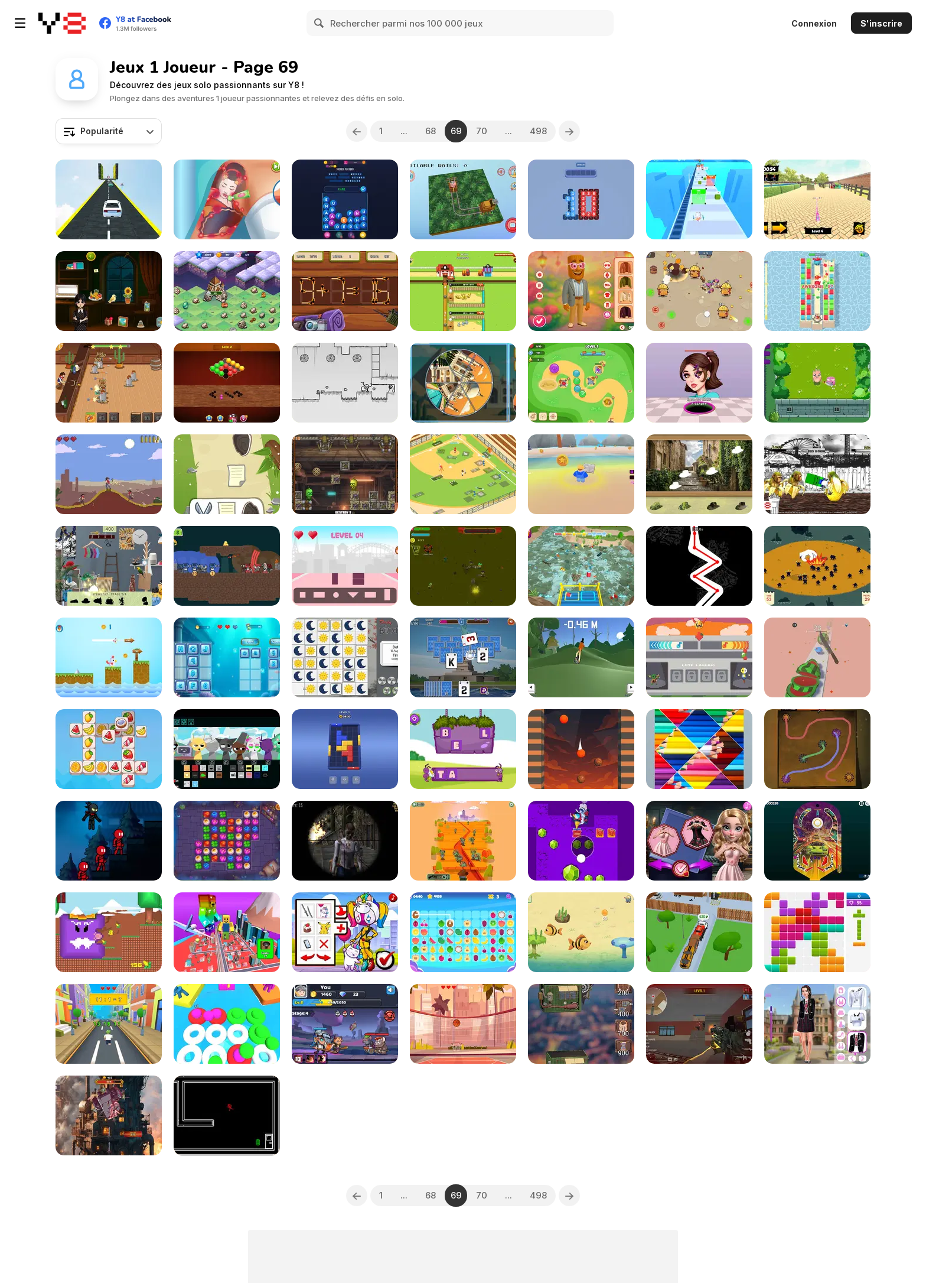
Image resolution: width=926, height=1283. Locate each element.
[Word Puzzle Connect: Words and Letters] (345, 199)
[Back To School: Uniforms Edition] (817, 1024)
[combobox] (109, 131)
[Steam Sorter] (345, 474)
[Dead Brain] (463, 841)
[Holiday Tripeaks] (463, 657)
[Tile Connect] (463, 932)
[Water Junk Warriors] (581, 566)
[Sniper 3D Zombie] (345, 841)
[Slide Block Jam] (345, 749)
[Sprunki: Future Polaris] (227, 749)
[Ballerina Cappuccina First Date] (581, 291)
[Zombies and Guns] (463, 566)
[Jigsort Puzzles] (699, 749)
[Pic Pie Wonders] (463, 383)
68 (430, 131)
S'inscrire (881, 23)
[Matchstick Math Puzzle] (345, 291)
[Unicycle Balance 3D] (581, 657)
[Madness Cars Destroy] (109, 199)
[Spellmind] (227, 841)
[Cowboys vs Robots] (109, 383)
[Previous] (356, 131)
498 (538, 131)
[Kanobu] (227, 474)
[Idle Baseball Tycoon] (463, 474)
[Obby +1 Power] (227, 932)
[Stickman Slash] (109, 841)
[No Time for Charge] (227, 1115)
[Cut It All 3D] (817, 657)
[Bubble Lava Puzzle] (581, 749)
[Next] (569, 131)
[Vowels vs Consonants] (227, 657)
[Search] (319, 23)
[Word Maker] (463, 749)
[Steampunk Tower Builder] (581, 1024)
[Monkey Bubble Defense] (581, 383)
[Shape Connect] (345, 566)
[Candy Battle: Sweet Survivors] (699, 291)
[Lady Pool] (345, 932)
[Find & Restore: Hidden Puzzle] (699, 474)
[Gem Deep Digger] (581, 841)
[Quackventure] (109, 932)
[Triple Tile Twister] (109, 749)
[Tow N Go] (699, 932)
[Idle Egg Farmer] (463, 291)
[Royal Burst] (817, 291)
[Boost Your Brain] (581, 474)
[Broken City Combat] (699, 1024)
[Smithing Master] (345, 1024)
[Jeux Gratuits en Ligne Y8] (62, 23)
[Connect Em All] (817, 749)
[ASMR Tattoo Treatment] (227, 199)
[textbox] (108, 131)
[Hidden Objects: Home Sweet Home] (109, 566)
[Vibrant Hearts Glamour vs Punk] (699, 841)
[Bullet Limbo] (345, 383)
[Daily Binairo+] (345, 657)
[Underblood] (699, 566)
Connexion (814, 23)
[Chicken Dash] (109, 657)
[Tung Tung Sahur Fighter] (817, 474)
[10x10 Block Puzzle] (817, 932)
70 (481, 131)
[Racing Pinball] (817, 841)
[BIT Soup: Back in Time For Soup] (699, 657)
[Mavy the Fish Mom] (581, 932)
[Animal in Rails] (463, 199)
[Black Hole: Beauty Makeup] (699, 383)
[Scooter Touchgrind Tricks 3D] (817, 199)
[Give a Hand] (817, 566)
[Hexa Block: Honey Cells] (227, 383)
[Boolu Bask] (463, 1024)
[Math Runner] (109, 1024)
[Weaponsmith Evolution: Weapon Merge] (109, 1115)
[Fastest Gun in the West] (109, 474)
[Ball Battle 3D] (227, 1024)
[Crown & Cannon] (227, 566)
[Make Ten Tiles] (581, 199)
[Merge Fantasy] (227, 291)
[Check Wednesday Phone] (109, 291)
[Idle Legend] (817, 383)
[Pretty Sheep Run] (699, 199)
